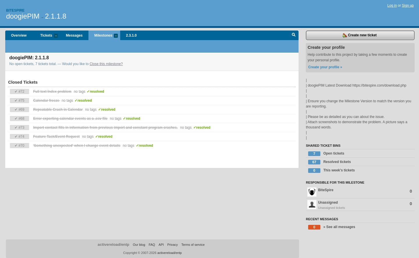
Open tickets (326, 153)
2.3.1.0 (131, 35)
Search (294, 35)
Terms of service (193, 244)
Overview (18, 35)
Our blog (139, 244)
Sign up (408, 5)
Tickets (46, 35)
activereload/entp (113, 244)
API (161, 244)
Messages (74, 35)
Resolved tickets (329, 162)
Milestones (103, 35)
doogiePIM (23, 16)
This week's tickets (331, 170)
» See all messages (331, 227)
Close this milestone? (106, 64)
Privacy (172, 244)
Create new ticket (359, 35)
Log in (392, 5)
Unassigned (360, 205)
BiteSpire (359, 192)
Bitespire (15, 10)
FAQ (152, 244)
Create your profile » (325, 67)
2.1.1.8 (55, 16)
